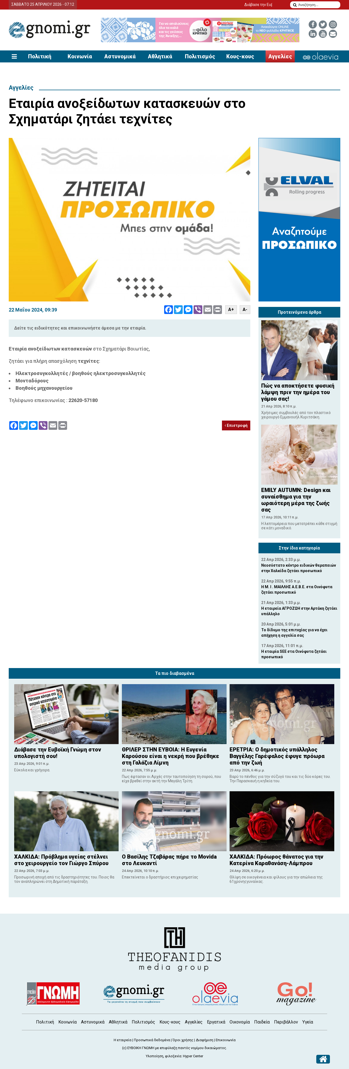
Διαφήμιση (204, 1040)
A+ (231, 309)
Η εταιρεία (122, 1040)
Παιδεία (262, 1022)
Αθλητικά (160, 56)
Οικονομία (240, 1022)
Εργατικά (216, 1022)
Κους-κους (240, 56)
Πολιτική (39, 56)
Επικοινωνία (226, 1040)
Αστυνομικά (120, 56)
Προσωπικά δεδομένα (152, 1040)
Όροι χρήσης (183, 1040)
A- (245, 309)
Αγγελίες (280, 56)
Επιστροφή (236, 425)
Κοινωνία (80, 56)
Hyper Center (193, 1056)
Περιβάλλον (286, 1022)
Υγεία (307, 1022)
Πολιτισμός (200, 56)
